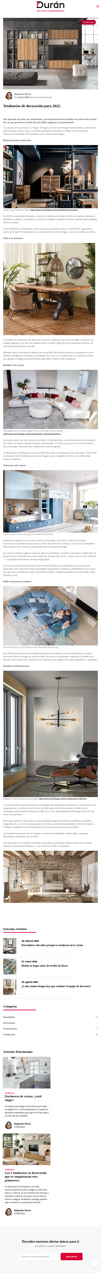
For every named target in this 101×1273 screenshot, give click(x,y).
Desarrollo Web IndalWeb (18, 1263)
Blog (56, 1216)
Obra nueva (39, 1227)
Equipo (37, 1222)
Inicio (36, 1217)
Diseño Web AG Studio (79, 1240)
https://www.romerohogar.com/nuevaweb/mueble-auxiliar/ (54, 210)
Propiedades (39, 1231)
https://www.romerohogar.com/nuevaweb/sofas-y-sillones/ (62, 799)
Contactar (58, 1226)
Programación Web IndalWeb (81, 1245)
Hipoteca (58, 1221)
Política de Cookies (77, 1227)
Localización (59, 1230)
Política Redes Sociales (79, 1236)
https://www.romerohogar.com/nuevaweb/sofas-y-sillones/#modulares (32, 434)
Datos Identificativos (78, 1222)
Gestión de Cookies (77, 1231)
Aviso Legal (74, 1217)
